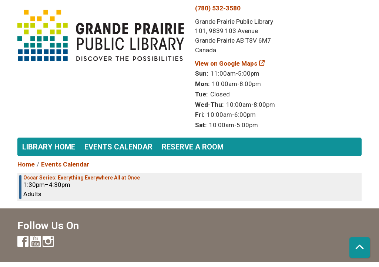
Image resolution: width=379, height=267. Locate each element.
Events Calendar (118, 146)
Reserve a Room (193, 146)
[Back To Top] (359, 247)
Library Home (48, 146)
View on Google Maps (226, 63)
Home (26, 164)
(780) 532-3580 (218, 8)
